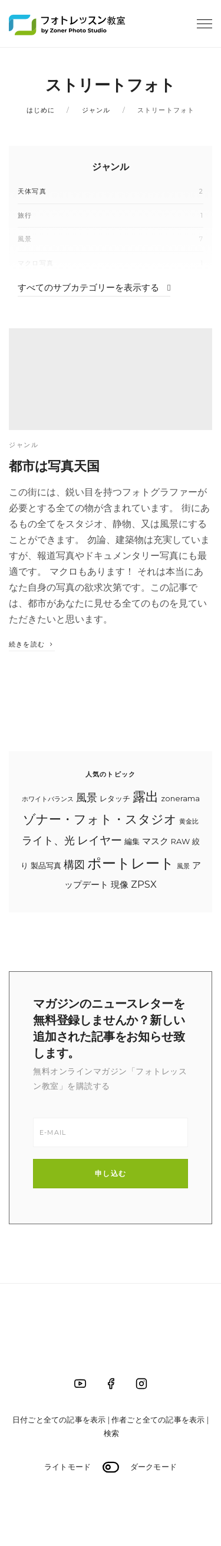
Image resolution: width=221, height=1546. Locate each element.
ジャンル (96, 110)
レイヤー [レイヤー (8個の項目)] (99, 840)
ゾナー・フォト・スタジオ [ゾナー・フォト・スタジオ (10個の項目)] (100, 819)
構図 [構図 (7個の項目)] (74, 864)
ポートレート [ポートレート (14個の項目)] (130, 863)
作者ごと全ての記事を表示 (157, 1419)
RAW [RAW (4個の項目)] (180, 841)
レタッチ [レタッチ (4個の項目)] (115, 798)
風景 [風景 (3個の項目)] (183, 866)
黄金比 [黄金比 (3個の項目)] (189, 821)
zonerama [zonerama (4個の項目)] (180, 798)
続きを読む (32, 644)
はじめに (41, 110)
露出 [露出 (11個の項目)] (146, 796)
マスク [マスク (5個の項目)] (155, 841)
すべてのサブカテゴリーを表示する (94, 287)
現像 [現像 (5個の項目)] (119, 884)
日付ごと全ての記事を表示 (58, 1419)
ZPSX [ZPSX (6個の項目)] (144, 884)
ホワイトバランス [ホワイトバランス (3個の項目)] (48, 799)
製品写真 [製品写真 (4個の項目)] (46, 865)
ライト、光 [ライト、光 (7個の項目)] (48, 840)
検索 (111, 1433)
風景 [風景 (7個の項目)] (86, 797)
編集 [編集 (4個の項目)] (132, 841)
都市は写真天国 (54, 466)
